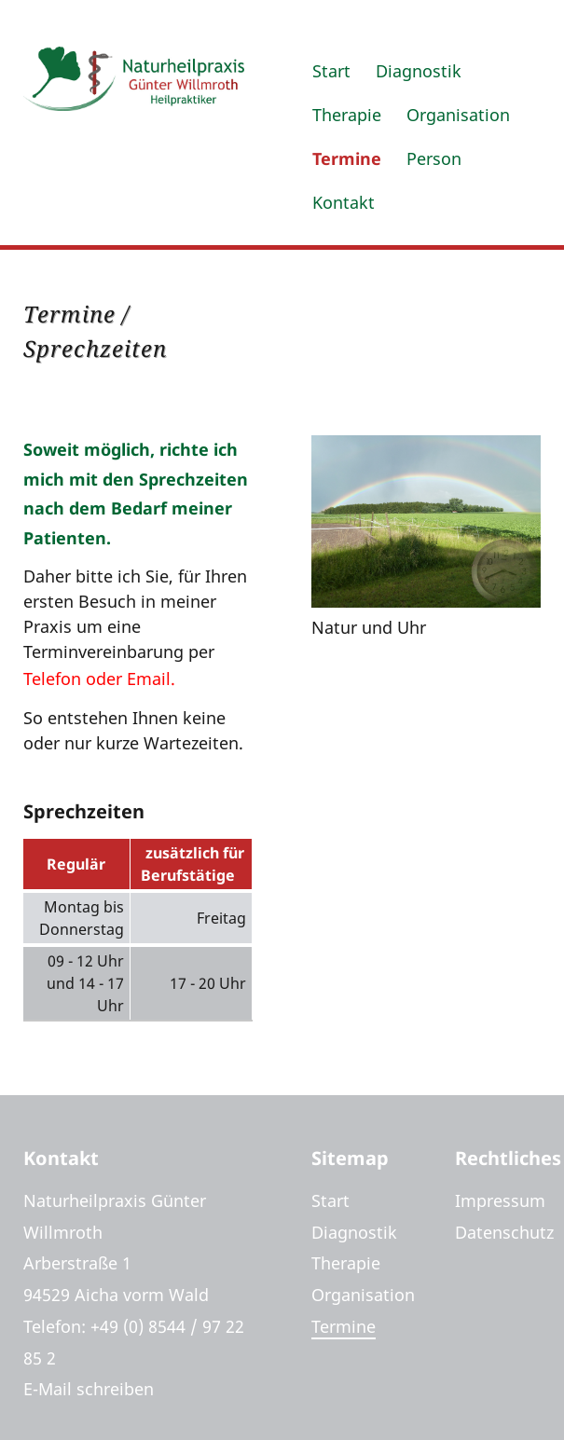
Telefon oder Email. (99, 678)
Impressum (500, 1200)
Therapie (346, 114)
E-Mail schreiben (88, 1389)
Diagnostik (418, 71)
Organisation (458, 114)
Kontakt (343, 202)
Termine (346, 158)
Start (331, 71)
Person (433, 158)
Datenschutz (504, 1232)
